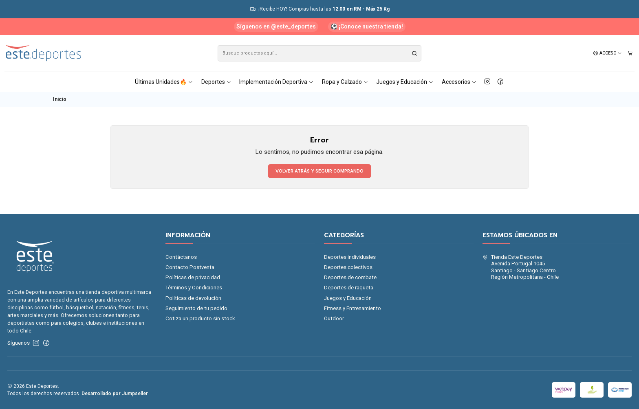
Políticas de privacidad (192, 277)
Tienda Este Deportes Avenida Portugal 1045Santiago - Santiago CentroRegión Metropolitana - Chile (521, 267)
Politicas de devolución (193, 298)
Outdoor (334, 318)
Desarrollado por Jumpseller (115, 393)
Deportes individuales (350, 257)
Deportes (216, 82)
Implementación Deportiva (276, 82)
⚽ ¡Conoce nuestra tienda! (367, 26)
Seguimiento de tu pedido (196, 308)
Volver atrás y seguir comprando (319, 171)
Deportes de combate (350, 277)
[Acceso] (607, 53)
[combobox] (319, 53)
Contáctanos (181, 257)
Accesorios (459, 82)
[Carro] (630, 53)
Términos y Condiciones (193, 287)
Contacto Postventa (189, 267)
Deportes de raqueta (348, 287)
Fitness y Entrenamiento (352, 308)
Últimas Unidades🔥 (164, 82)
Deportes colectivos (348, 267)
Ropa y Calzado (345, 82)
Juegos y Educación (405, 82)
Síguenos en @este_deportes (276, 26)
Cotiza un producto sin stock (200, 318)
